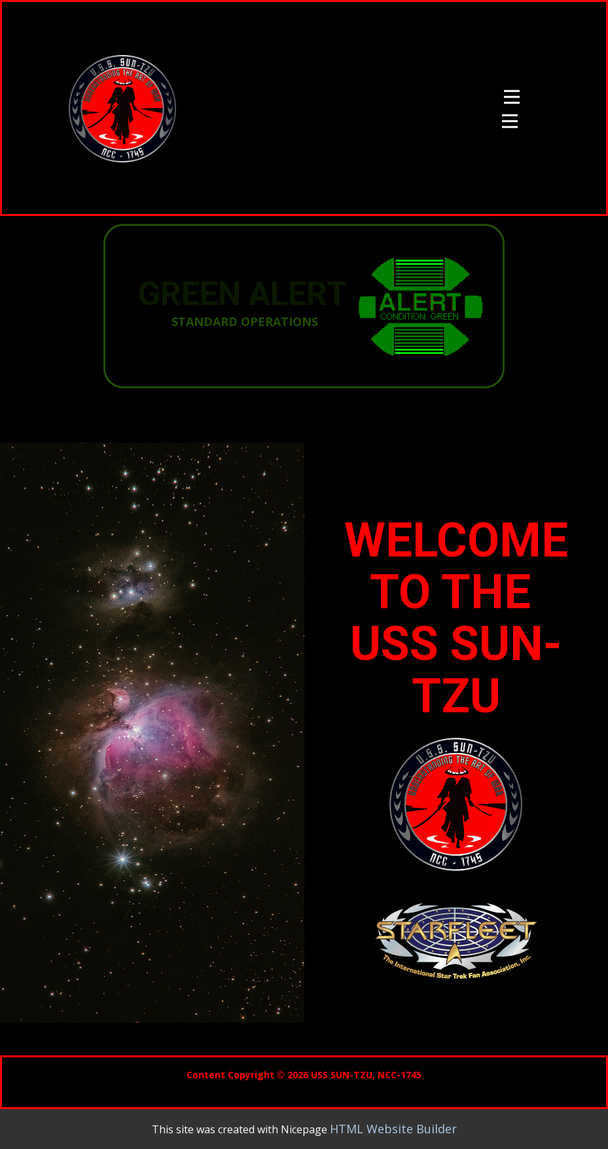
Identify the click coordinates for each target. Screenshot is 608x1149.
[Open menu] (511, 96)
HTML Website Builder (393, 1129)
